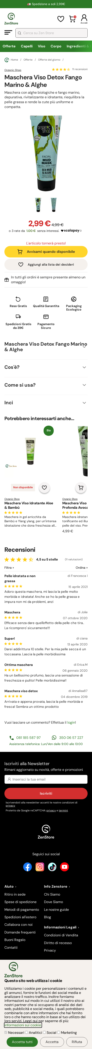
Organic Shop (12, 70)
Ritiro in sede (15, 894)
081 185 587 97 (28, 737)
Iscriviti (46, 793)
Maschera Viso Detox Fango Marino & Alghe (45, 347)
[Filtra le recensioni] (20, 567)
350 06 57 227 (71, 737)
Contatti (11, 947)
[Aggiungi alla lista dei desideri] (44, 487)
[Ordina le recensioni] (67, 567)
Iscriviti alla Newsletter (46, 767)
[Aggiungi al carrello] (80, 487)
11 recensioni (80, 69)
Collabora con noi (18, 924)
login (71, 722)
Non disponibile (23, 487)
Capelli (27, 46)
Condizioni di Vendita (61, 935)
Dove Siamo (53, 902)
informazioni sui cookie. (23, 1025)
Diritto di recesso (58, 943)
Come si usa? (20, 385)
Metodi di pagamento (21, 909)
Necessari (14, 1032)
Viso (41, 46)
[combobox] (51, 33)
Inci (8, 402)
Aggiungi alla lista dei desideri (51, 264)
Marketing (67, 1032)
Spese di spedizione (20, 902)
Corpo (56, 46)
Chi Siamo (52, 894)
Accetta (52, 1042)
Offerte (9, 46)
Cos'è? (12, 367)
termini (63, 810)
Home (11, 60)
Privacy (50, 950)
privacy (10, 805)
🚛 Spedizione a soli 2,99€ (46, 4)
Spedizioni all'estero (20, 917)
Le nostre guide (56, 909)
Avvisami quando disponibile (51, 251)
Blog (47, 917)
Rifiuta (77, 1042)
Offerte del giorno (49, 59)
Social (50, 1032)
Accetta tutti (22, 1042)
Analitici (34, 1032)
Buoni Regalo (14, 939)
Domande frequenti (20, 932)
